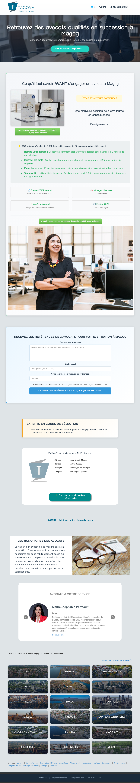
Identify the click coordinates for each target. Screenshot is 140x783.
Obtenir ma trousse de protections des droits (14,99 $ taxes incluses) (37, 131)
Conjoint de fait (14, 765)
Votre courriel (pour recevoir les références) (70, 374)
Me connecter (119, 7)
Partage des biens (31, 765)
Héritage (96, 763)
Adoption (53, 765)
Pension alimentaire (59, 763)
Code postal (70, 364)
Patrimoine (86, 763)
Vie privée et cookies (59, 778)
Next (113, 617)
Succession (107, 763)
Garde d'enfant (31, 763)
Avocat (102, 7)
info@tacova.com (77, 778)
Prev (26, 617)
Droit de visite (119, 763)
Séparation (44, 763)
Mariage (44, 765)
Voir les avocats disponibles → (70, 48)
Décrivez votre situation (70, 342)
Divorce (20, 763)
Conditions (43, 778)
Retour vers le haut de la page (117, 660)
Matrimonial (75, 763)
